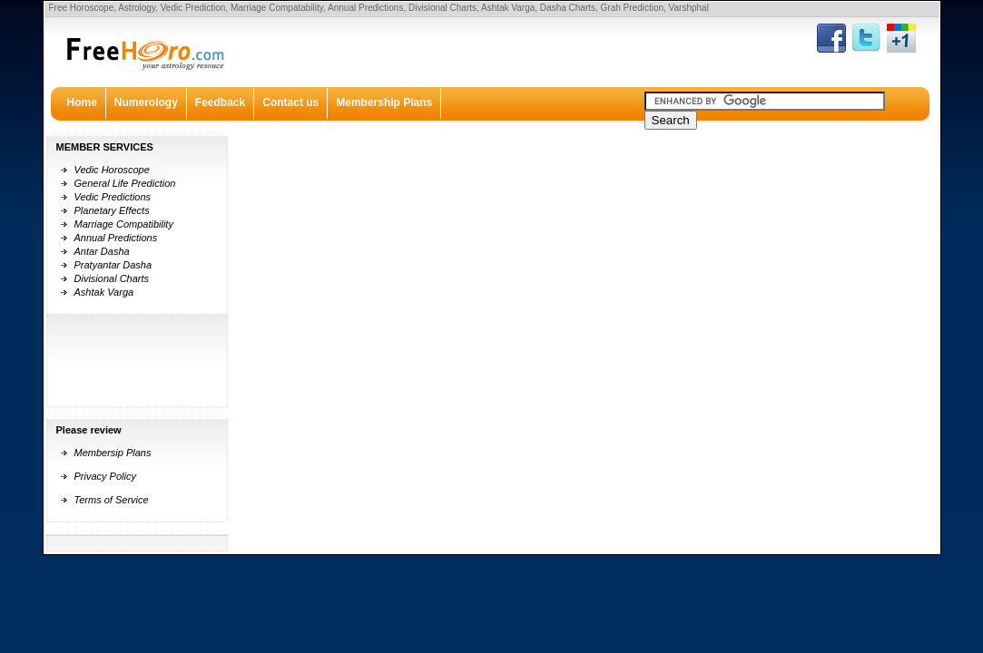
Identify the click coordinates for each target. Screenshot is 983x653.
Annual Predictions (116, 237)
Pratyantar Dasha (113, 264)
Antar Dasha (102, 251)
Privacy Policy (105, 476)
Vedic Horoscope (112, 169)
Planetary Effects (112, 210)
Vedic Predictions (113, 196)
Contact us (290, 102)
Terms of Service (111, 499)
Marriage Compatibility (123, 224)
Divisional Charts (112, 278)
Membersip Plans (113, 452)
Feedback (220, 102)
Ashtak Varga (104, 292)
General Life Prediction (125, 183)
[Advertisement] (106, 361)
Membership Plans (384, 102)
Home (82, 102)
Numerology (146, 102)
